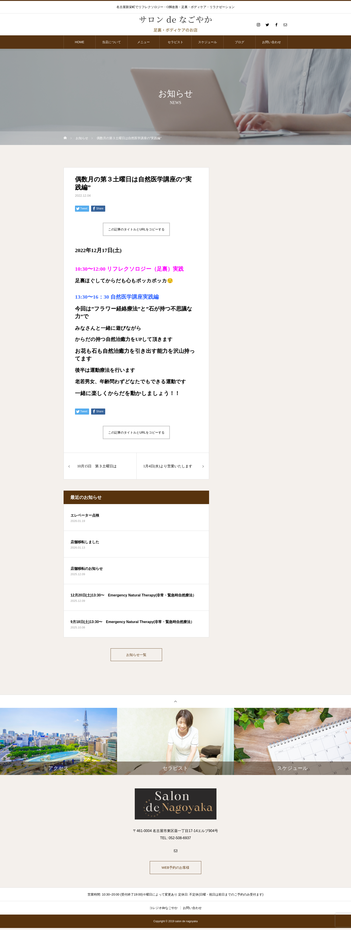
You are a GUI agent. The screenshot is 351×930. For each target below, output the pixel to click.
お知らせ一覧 (136, 655)
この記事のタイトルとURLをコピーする (136, 229)
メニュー (143, 42)
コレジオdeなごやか (163, 910)
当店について (111, 42)
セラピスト (175, 42)
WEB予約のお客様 (175, 869)
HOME (79, 42)
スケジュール (207, 42)
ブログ (239, 42)
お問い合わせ (271, 42)
